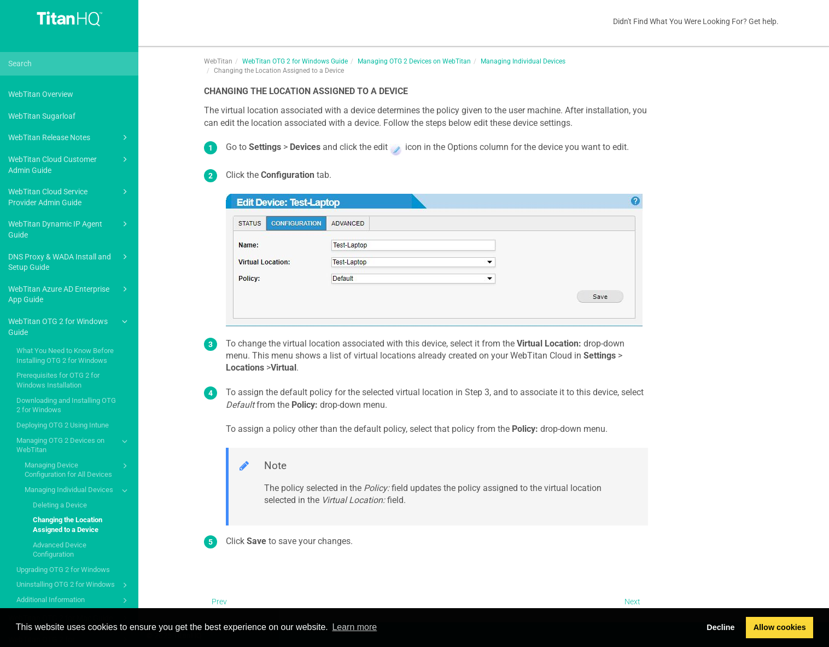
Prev (219, 601)
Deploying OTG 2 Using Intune (62, 425)
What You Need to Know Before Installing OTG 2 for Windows (65, 355)
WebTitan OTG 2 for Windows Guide (69, 326)
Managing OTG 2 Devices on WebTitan (73, 444)
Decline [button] (720, 627)
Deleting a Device (60, 505)
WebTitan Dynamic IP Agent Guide (69, 228)
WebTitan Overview (40, 94)
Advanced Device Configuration (59, 550)
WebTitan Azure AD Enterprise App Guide (69, 293)
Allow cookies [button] (780, 627)
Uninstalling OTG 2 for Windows (73, 585)
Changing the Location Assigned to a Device (67, 525)
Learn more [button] (354, 627)
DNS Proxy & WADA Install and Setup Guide (69, 261)
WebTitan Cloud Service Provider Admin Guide (69, 196)
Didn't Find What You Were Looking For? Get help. (696, 21)
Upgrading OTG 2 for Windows (63, 569)
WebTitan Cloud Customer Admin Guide (69, 164)
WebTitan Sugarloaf (41, 116)
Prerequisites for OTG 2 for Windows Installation (58, 380)
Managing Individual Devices (78, 490)
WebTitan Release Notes (69, 137)
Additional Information (73, 600)
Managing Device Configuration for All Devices (78, 469)
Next (632, 601)
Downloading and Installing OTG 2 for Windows (66, 405)
